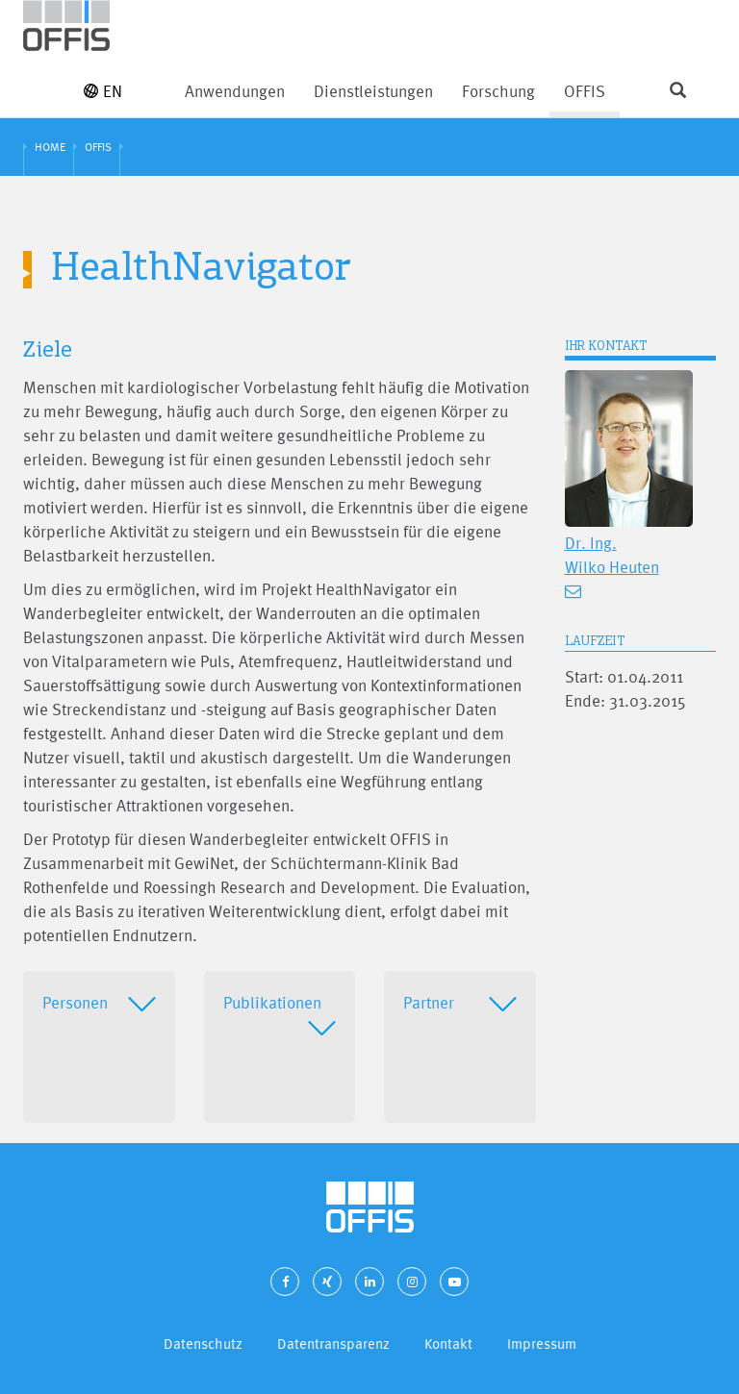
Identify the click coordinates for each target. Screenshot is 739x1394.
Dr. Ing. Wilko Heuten (612, 555)
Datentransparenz (333, 1343)
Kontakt (448, 1343)
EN (103, 91)
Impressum (541, 1343)
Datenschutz (203, 1343)
